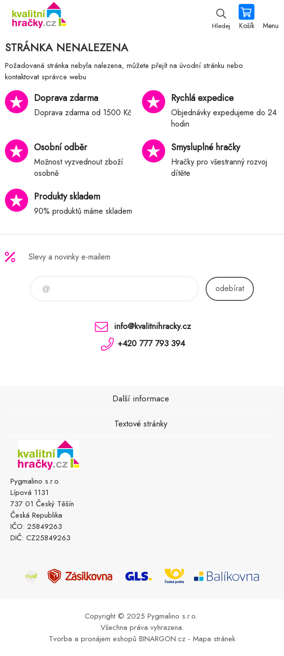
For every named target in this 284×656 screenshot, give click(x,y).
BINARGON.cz (162, 638)
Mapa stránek (214, 638)
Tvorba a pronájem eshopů (93, 638)
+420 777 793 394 (151, 343)
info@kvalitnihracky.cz (152, 326)
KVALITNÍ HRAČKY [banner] (38, 17)
